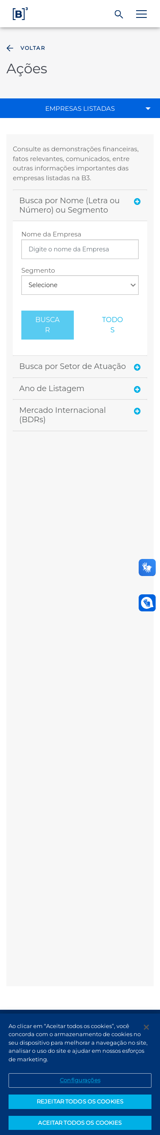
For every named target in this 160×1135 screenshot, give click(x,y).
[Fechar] (146, 1030)
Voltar (25, 48)
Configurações (80, 1083)
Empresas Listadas (80, 108)
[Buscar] (119, 14)
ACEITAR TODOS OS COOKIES (80, 1125)
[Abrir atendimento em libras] (147, 602)
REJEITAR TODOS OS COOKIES (80, 1104)
